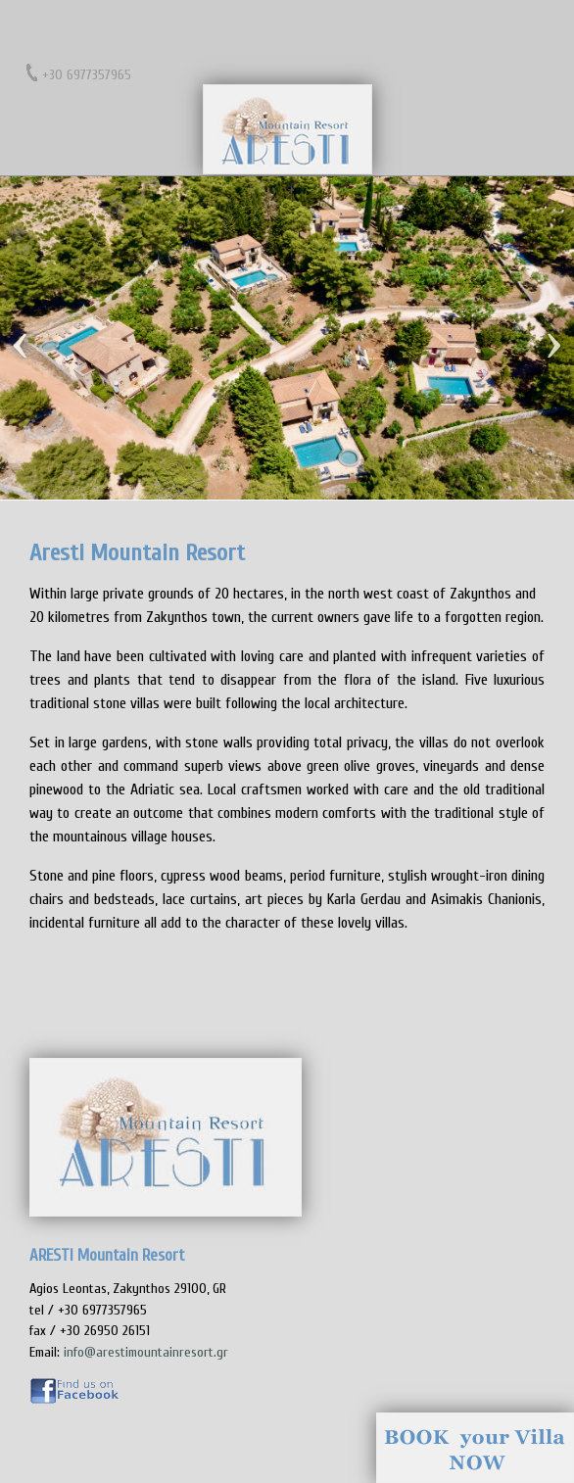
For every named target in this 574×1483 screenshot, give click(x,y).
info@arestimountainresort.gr (146, 1352)
